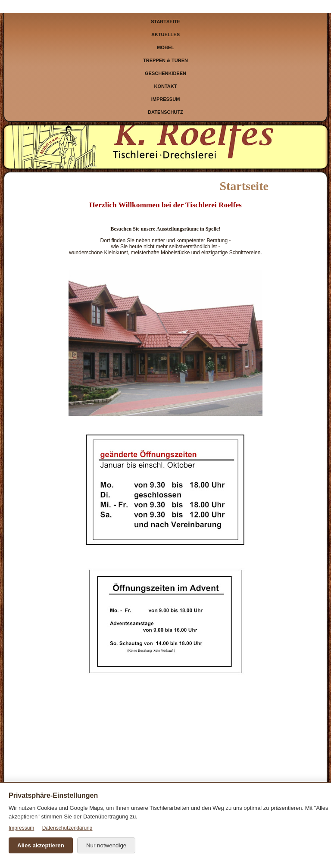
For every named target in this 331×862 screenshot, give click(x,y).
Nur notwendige (106, 845)
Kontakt (165, 86)
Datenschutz (165, 112)
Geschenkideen (165, 73)
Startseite (165, 21)
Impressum (165, 99)
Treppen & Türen (165, 60)
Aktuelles (165, 34)
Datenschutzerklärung (67, 828)
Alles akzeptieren (40, 845)
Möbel (165, 47)
